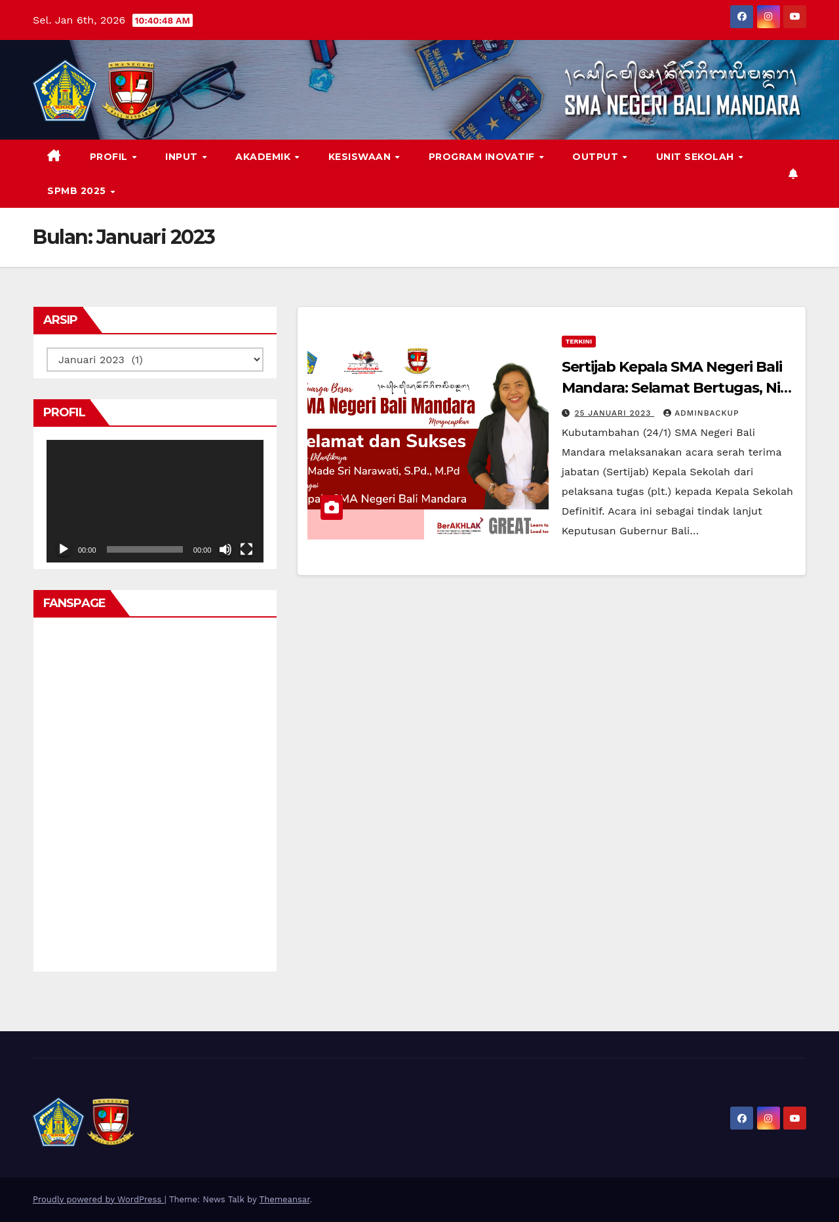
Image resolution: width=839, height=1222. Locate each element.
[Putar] (63, 549)
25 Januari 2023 (615, 413)
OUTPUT (596, 157)
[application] (155, 501)
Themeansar (285, 1199)
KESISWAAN (361, 157)
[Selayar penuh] (246, 549)
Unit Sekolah (696, 157)
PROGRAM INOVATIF (483, 157)
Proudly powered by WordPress (99, 1199)
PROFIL (110, 157)
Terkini (579, 341)
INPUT (183, 157)
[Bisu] (225, 549)
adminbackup (701, 413)
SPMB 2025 (78, 191)
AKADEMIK (264, 157)
